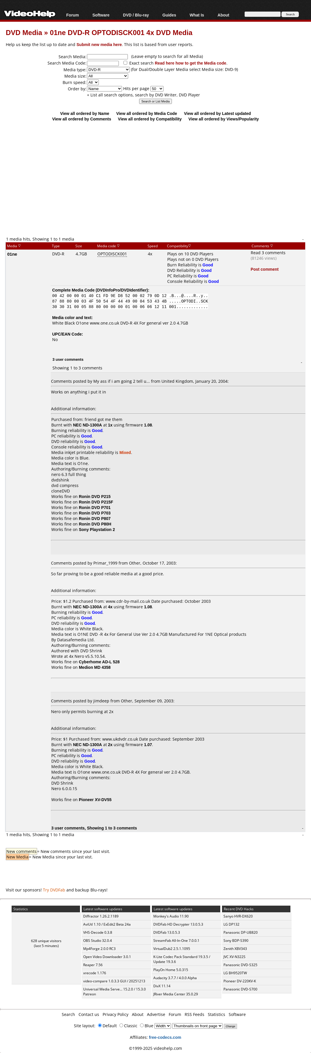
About (223, 15)
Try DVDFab (54, 890)
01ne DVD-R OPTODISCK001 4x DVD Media (121, 32)
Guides (169, 15)
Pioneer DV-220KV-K (239, 981)
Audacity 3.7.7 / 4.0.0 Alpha (175, 977)
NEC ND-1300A (87, 425)
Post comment (265, 269)
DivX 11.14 (161, 986)
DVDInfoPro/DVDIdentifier (122, 290)
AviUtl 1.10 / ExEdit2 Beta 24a (107, 924)
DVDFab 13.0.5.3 (166, 932)
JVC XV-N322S (234, 956)
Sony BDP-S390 (235, 940)
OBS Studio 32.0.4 (97, 940)
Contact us (89, 1014)
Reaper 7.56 (93, 964)
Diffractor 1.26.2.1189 (101, 916)
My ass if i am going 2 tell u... (121, 381)
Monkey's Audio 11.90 (171, 916)
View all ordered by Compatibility (150, 119)
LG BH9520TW (235, 972)
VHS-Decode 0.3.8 (97, 932)
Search (68, 1014)
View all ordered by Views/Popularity (223, 119)
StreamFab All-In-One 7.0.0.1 (176, 940)
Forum (72, 15)
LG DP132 (231, 924)
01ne (12, 254)
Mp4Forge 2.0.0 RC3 (99, 948)
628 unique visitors (46, 940)
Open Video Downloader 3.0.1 (107, 956)
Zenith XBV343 (235, 948)
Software (101, 15)
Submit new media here (99, 44)
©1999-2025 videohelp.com (155, 1048)
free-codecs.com (165, 1037)
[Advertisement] (158, 188)
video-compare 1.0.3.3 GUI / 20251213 (114, 981)
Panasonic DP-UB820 (240, 932)
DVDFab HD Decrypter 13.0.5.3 (178, 924)
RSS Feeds (194, 1014)
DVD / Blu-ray (136, 15)
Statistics (216, 1014)
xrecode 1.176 (94, 972)
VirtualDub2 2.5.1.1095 (171, 948)
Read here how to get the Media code (190, 63)
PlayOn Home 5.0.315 (170, 969)
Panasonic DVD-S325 (240, 964)
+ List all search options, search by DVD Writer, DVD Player (143, 95)
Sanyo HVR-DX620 (238, 916)
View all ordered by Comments (81, 119)
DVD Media (24, 32)
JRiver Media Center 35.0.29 (175, 994)
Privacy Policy (115, 1014)
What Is (197, 15)
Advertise (156, 1014)
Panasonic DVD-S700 (240, 989)
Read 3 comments (268, 252)
